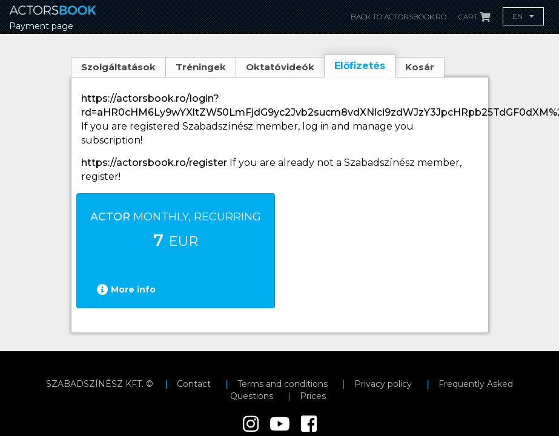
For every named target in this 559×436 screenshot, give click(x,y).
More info (126, 289)
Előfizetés (359, 65)
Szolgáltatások (118, 67)
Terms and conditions (282, 383)
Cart (474, 16)
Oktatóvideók (280, 67)
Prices (313, 396)
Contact (194, 383)
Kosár (419, 67)
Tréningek (201, 67)
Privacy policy (383, 383)
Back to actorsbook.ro (398, 16)
